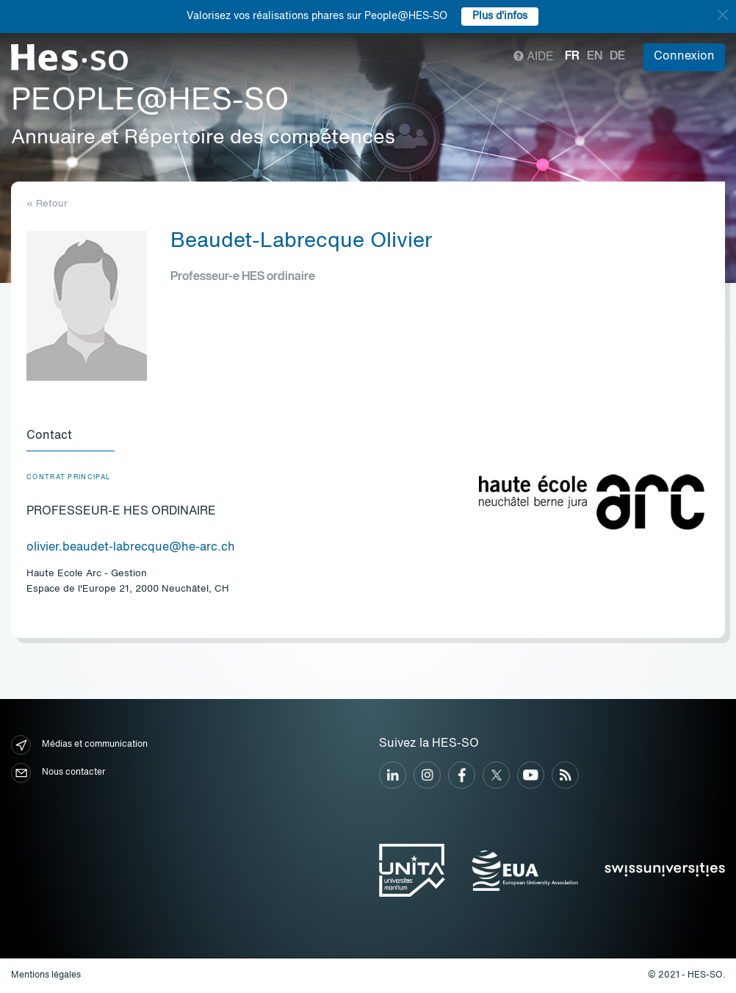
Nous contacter (58, 773)
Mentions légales (46, 975)
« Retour (47, 204)
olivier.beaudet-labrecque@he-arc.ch (130, 547)
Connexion (684, 56)
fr (572, 56)
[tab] (70, 436)
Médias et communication (79, 745)
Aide (533, 57)
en (594, 56)
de (617, 56)
